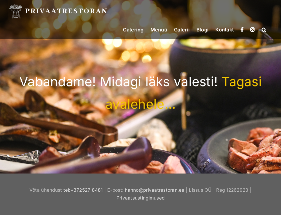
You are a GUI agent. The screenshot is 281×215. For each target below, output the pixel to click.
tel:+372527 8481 (83, 190)
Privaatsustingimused (140, 198)
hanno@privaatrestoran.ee (154, 190)
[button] (264, 29)
